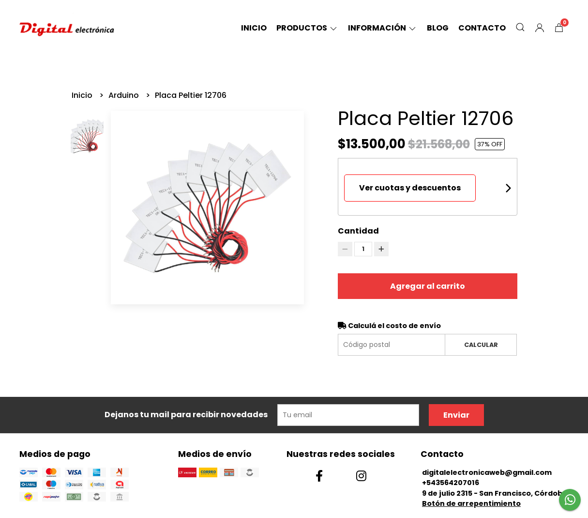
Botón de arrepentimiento (471, 503)
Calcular (481, 345)
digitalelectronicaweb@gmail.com (487, 472)
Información (382, 27)
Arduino (124, 95)
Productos (307, 27)
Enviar (456, 415)
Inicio (254, 27)
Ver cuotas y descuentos (410, 187)
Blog (438, 27)
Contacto (482, 27)
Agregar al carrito (427, 286)
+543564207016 (450, 482)
